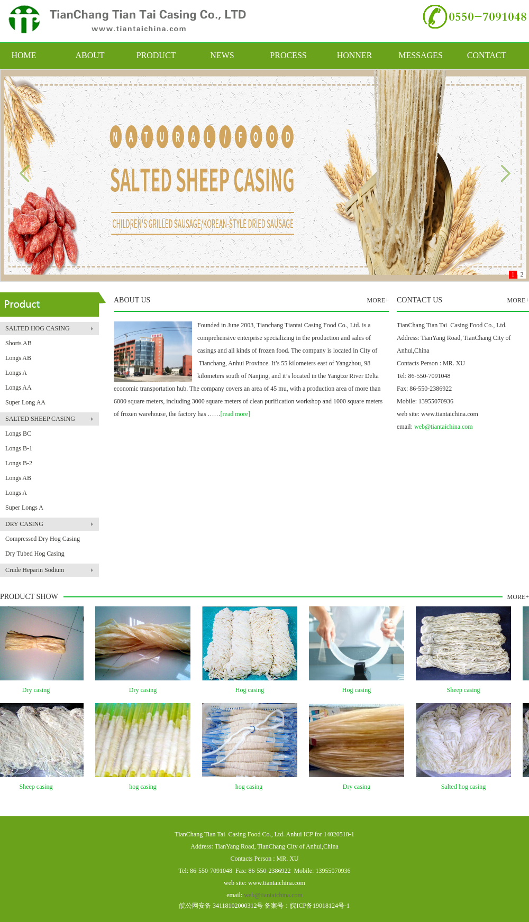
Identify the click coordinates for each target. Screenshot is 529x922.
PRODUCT (156, 55)
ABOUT (89, 55)
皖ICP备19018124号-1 (320, 905)
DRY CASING (24, 524)
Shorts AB (18, 343)
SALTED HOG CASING (37, 328)
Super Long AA (25, 402)
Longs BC (18, 433)
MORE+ (378, 300)
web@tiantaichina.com (443, 426)
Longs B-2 (18, 463)
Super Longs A (24, 507)
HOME (23, 55)
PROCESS (288, 55)
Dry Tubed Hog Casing (35, 553)
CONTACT (486, 55)
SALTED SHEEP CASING (40, 418)
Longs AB (18, 358)
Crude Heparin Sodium (34, 570)
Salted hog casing (466, 786)
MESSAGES (420, 55)
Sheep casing (466, 690)
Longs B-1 (18, 448)
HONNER (354, 55)
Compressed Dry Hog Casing (42, 538)
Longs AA (18, 387)
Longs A (16, 372)
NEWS (222, 55)
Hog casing (252, 690)
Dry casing (38, 690)
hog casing (145, 786)
